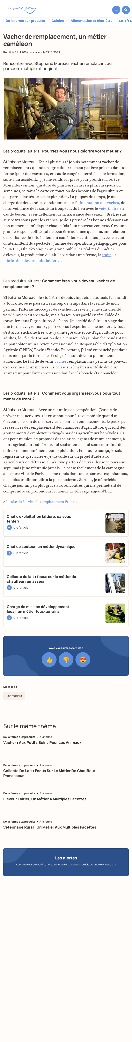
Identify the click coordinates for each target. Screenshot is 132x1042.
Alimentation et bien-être (91, 20)
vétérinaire (109, 210)
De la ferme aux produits (25, 20)
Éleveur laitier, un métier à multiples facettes (45, 798)
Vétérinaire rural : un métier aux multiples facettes (49, 827)
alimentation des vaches (97, 204)
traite (106, 257)
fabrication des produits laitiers (30, 262)
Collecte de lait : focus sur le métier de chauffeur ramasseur (49, 773)
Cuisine (58, 20)
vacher (77, 63)
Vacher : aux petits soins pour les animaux (42, 742)
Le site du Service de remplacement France (41, 503)
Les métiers (14, 696)
